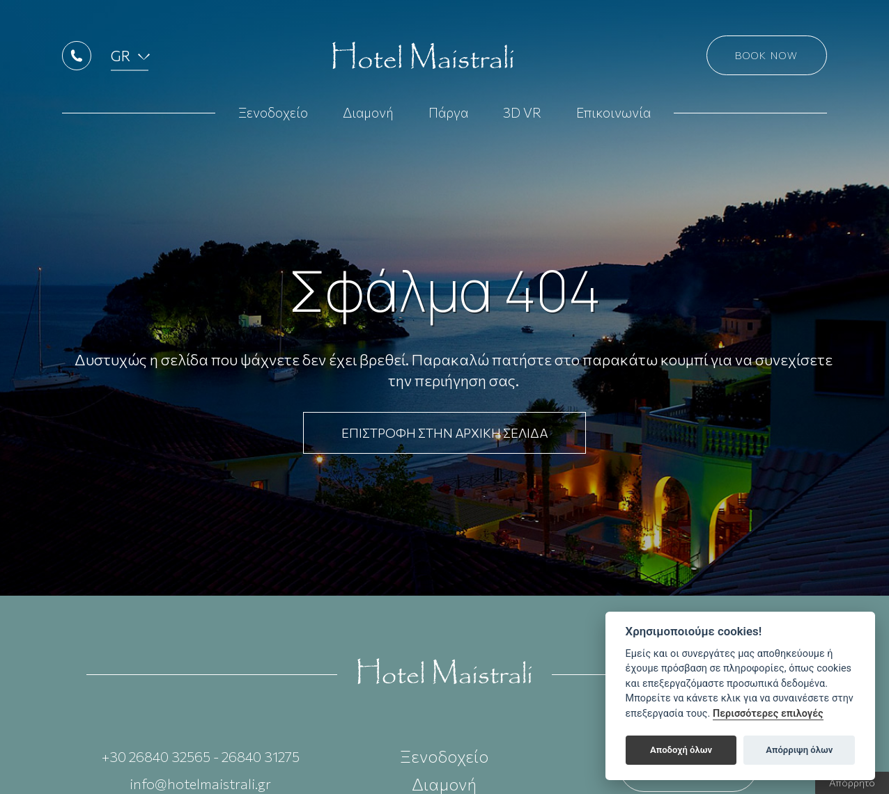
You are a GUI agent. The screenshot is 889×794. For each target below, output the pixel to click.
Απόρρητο (852, 782)
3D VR (522, 112)
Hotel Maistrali (422, 56)
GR (120, 55)
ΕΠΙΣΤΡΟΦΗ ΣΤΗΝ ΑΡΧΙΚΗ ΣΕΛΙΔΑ (444, 432)
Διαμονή (368, 112)
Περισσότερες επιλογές (768, 714)
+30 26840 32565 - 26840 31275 (201, 756)
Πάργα (448, 112)
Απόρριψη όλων (799, 750)
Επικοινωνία (613, 112)
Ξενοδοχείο (273, 112)
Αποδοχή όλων (681, 750)
